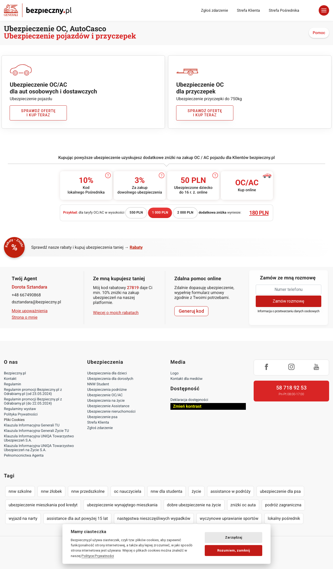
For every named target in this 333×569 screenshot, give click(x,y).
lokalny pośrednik (284, 518)
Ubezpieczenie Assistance (108, 406)
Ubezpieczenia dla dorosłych (110, 379)
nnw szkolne (20, 491)
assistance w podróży (230, 491)
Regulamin (12, 384)
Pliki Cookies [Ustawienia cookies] (14, 420)
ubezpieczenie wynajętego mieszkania (122, 504)
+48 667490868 (26, 294)
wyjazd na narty (23, 518)
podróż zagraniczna (283, 504)
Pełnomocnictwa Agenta (23, 455)
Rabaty (136, 247)
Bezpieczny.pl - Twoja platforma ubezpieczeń (38, 10)
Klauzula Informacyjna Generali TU (31, 425)
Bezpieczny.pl (15, 373)
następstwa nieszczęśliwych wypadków (153, 518)
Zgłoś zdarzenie (214, 10)
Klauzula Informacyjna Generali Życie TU (36, 431)
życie (196, 491)
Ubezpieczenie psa (102, 417)
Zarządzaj (233, 537)
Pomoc (319, 32)
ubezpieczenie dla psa (280, 491)
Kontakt (10, 379)
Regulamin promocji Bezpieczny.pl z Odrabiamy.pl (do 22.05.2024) (33, 401)
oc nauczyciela (127, 491)
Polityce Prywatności (97, 556)
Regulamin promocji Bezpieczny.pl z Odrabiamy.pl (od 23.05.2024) (33, 392)
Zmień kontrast (187, 406)
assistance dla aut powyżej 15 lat (77, 518)
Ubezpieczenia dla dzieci (107, 373)
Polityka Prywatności (21, 414)
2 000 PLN (185, 213)
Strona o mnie (24, 317)
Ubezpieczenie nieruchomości (111, 412)
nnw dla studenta (166, 491)
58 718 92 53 (291, 388)
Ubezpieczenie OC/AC (105, 395)
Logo (174, 373)
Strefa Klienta (248, 10)
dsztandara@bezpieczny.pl (36, 301)
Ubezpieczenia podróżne (107, 390)
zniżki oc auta (243, 504)
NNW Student (98, 384)
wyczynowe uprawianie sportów (229, 518)
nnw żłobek (51, 491)
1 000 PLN (160, 213)
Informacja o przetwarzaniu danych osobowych (288, 311)
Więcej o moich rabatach (116, 312)
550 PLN (136, 213)
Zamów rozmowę (288, 301)
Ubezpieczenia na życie (106, 401)
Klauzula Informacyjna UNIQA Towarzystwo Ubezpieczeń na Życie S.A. (39, 448)
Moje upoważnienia (30, 310)
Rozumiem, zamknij (233, 550)
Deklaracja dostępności (189, 400)
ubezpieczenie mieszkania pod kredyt (43, 504)
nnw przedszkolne (88, 491)
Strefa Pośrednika (284, 10)
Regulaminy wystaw (20, 409)
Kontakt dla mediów (186, 379)
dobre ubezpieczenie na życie (194, 504)
